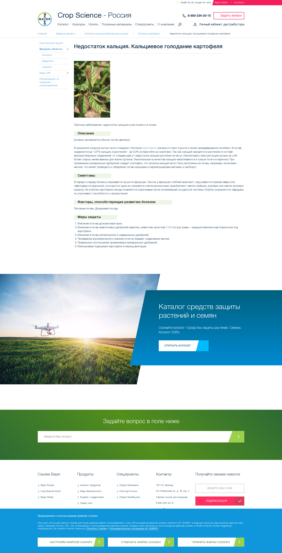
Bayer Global (221, 3)
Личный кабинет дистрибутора (221, 24)
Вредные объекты (51, 49)
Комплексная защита (51, 43)
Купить (93, 24)
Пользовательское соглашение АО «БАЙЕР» (134, 529)
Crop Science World (51, 491)
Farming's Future (128, 491)
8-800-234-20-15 (199, 15)
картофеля (149, 148)
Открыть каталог (177, 346)
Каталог (63, 24)
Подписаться (216, 501)
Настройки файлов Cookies (71, 542)
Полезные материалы (117, 24)
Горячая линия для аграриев (174, 501)
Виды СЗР (45, 73)
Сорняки (47, 67)
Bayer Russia (47, 485)
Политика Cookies (96, 529)
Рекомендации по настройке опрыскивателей (49, 82)
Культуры (78, 24)
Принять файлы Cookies (211, 542)
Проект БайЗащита (129, 497)
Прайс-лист (86, 503)
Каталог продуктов (90, 485)
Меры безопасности (90, 491)
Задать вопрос (231, 15)
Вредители (48, 61)
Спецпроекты (144, 24)
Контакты (239, 3)
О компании (165, 24)
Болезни (47, 55)
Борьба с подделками (92, 497)
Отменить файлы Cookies (141, 542)
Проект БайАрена (128, 485)
